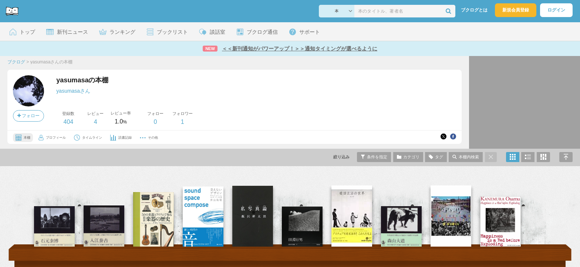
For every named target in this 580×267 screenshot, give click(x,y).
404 (68, 122)
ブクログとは (474, 10)
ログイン (556, 10)
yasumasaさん (73, 91)
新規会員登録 (515, 10)
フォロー (28, 115)
